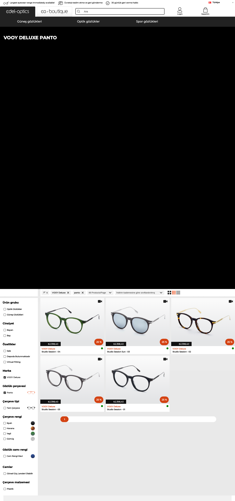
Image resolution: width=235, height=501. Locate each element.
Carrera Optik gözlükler (129, 327)
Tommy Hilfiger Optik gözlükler (25, 339)
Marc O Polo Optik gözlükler (23, 323)
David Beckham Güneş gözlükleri (26, 304)
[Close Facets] (19, 73)
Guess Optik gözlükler (20, 331)
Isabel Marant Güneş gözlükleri (135, 307)
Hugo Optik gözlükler (129, 335)
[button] (17, 12)
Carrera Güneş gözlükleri (21, 292)
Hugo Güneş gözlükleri (130, 296)
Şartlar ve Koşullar (18, 485)
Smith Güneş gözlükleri (130, 292)
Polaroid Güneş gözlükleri (22, 296)
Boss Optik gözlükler (19, 335)
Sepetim (205, 14)
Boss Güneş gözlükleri (20, 307)
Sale (7, 132)
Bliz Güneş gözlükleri (129, 304)
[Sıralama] (139, 73)
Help (156, 418)
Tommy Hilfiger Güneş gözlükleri (136, 300)
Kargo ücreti (87, 427)
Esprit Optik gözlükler (129, 323)
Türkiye (216, 2)
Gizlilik (33, 485)
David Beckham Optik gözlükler (134, 339)
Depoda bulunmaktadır (17, 137)
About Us (13, 418)
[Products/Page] (100, 73)
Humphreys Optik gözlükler (23, 327)
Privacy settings (16, 423)
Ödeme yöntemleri (91, 423)
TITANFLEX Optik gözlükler (132, 331)
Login (179, 14)
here (87, 378)
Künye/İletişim (46, 485)
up (224, 485)
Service (85, 418)
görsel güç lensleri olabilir (18, 254)
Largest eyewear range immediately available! (32, 2)
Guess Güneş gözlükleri (21, 300)
